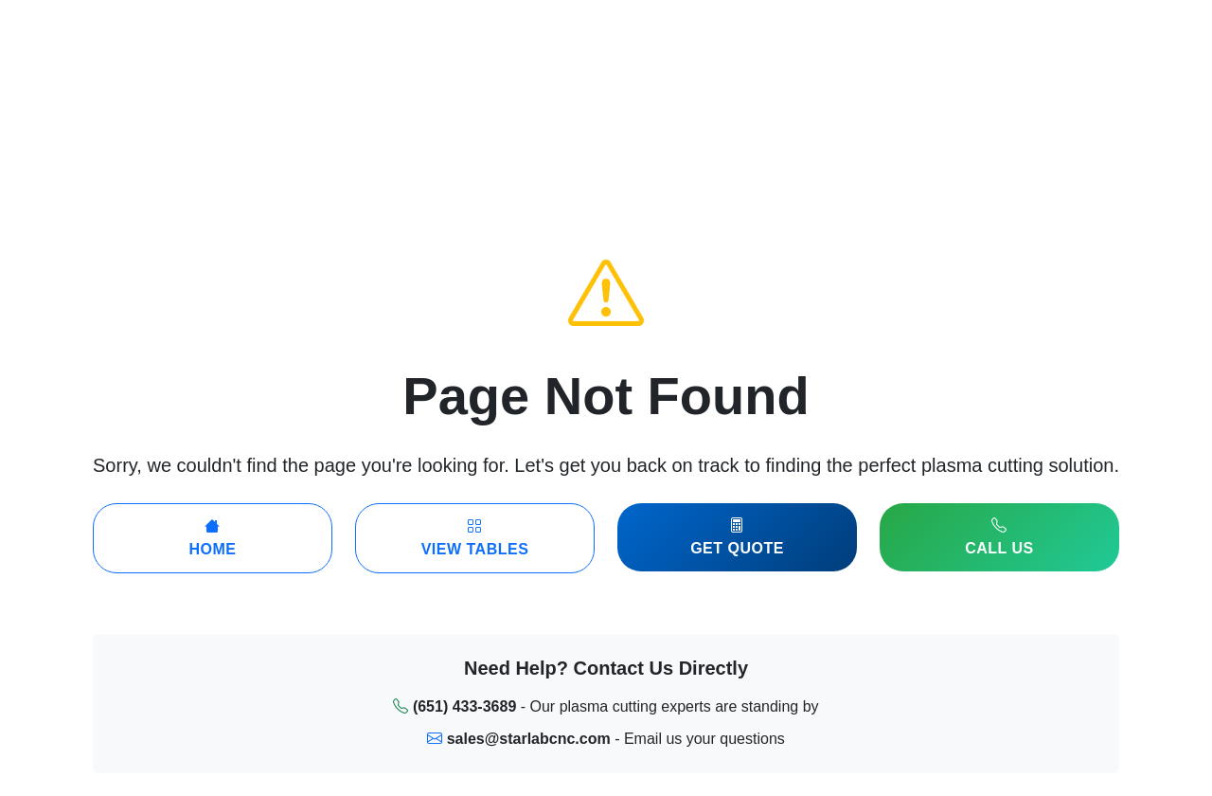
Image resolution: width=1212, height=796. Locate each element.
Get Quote (737, 536)
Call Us (999, 536)
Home (213, 537)
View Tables (475, 537)
